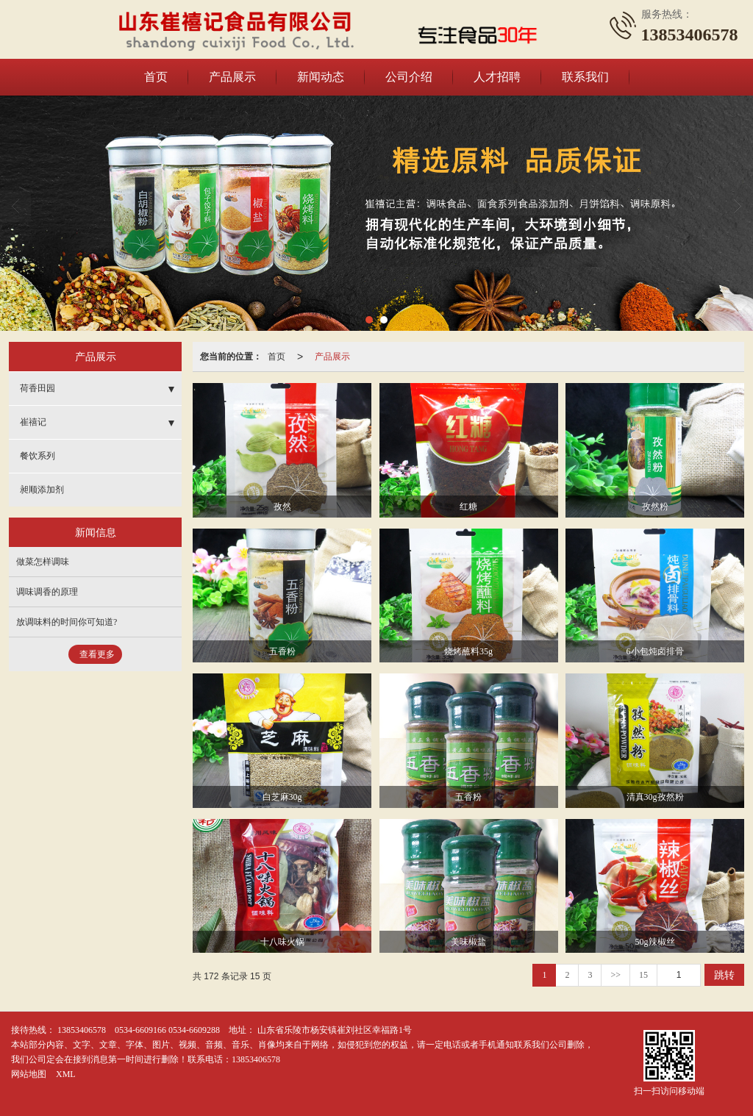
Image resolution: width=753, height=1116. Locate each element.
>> (615, 975)
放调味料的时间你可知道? (66, 622)
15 (643, 975)
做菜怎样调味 (42, 562)
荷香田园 (37, 388)
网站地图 (28, 1074)
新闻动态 (320, 77)
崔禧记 (33, 422)
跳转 (724, 975)
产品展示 (232, 77)
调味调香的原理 (47, 592)
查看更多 (97, 654)
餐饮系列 (37, 456)
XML (66, 1074)
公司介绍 (408, 77)
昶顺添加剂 (42, 489)
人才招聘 (497, 77)
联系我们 (585, 77)
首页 (156, 77)
